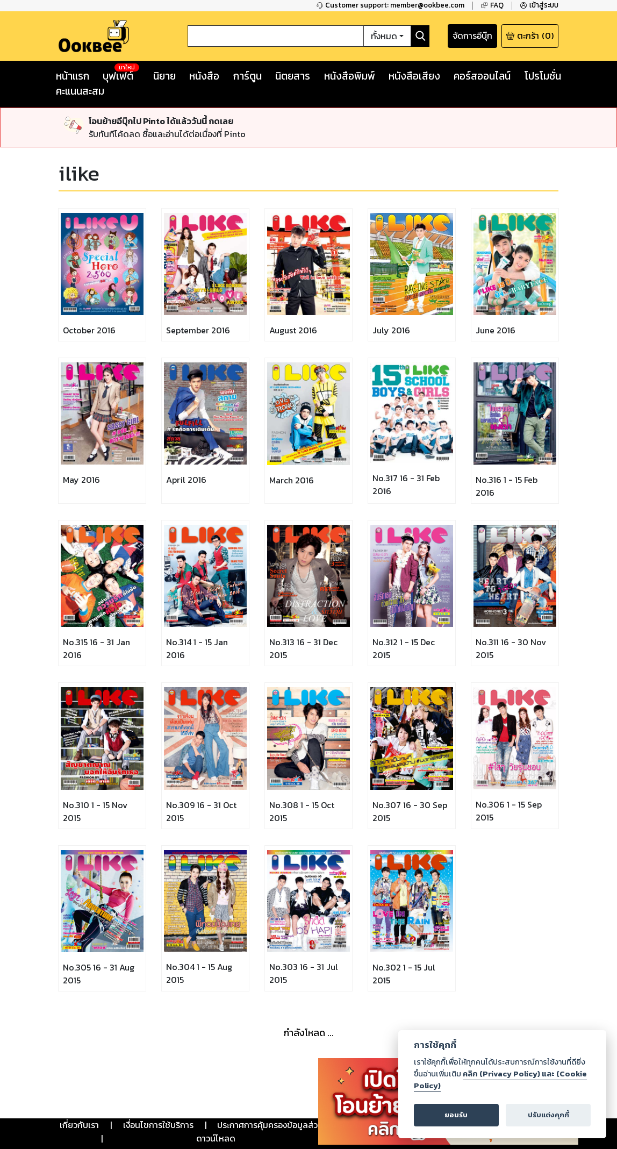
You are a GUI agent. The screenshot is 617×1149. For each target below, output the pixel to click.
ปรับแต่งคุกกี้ (548, 1115)
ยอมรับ (456, 1115)
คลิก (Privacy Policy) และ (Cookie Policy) (500, 1079)
